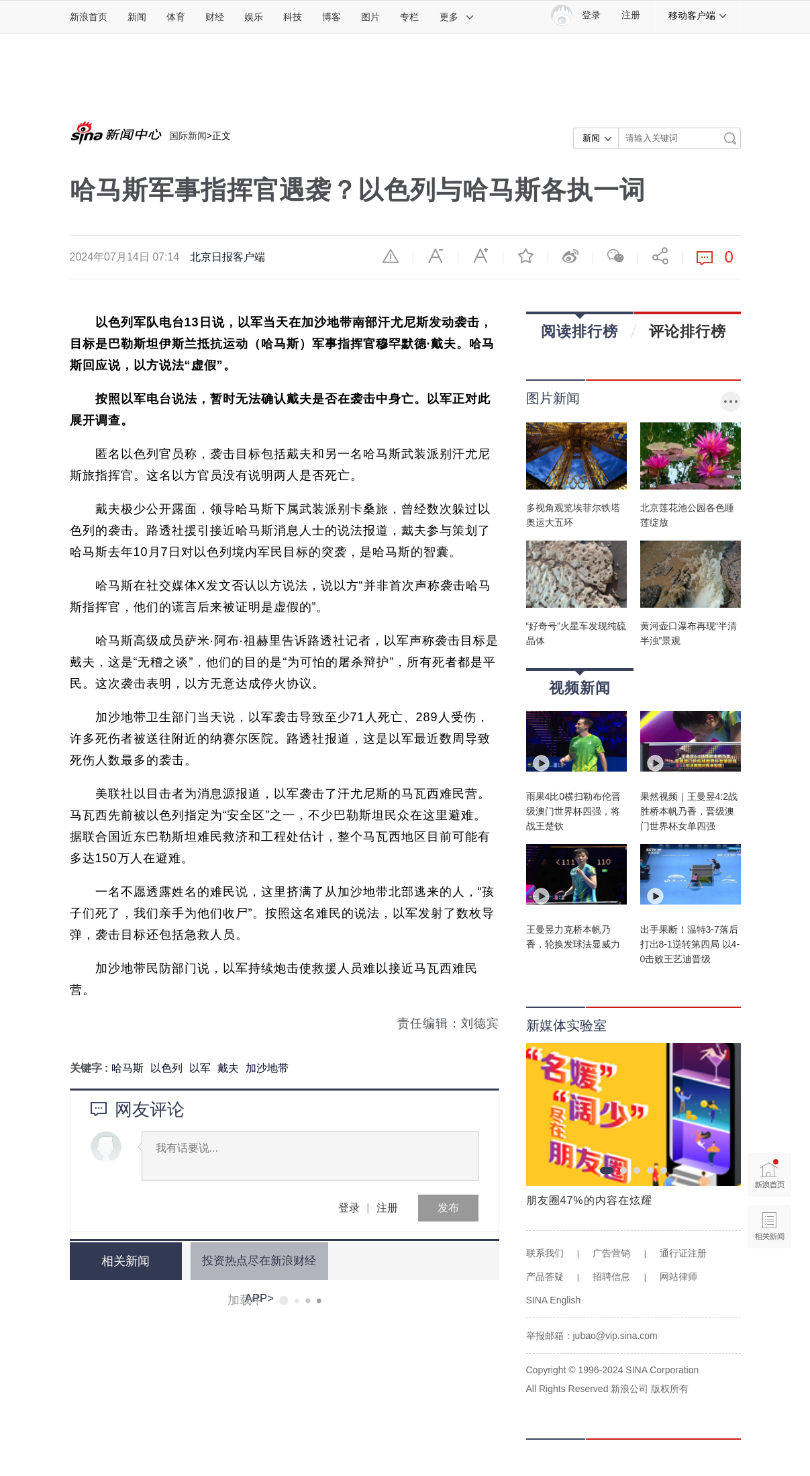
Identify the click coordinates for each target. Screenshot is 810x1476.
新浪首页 (88, 16)
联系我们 (545, 1253)
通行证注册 (683, 1253)
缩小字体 (435, 256)
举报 (390, 256)
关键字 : (90, 1068)
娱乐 (253, 16)
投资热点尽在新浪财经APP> (252, 1260)
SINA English (553, 1300)
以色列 (166, 1068)
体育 (175, 16)
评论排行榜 (687, 331)
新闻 (137, 16)
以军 (200, 1068)
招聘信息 (611, 1276)
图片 (370, 16)
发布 (448, 1207)
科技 (292, 16)
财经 (214, 16)
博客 (331, 16)
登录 (349, 1207)
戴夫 (228, 1068)
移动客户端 (697, 15)
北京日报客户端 (227, 257)
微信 (615, 256)
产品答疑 (545, 1276)
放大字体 (480, 256)
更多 (457, 16)
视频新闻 (580, 683)
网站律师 (678, 1276)
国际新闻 (188, 135)
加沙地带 (267, 1068)
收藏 (525, 256)
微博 (570, 256)
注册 (630, 15)
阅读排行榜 (579, 326)
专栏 (409, 16)
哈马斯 (127, 1068)
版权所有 (670, 1388)
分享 (660, 256)
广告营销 (611, 1253)
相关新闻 (120, 1261)
